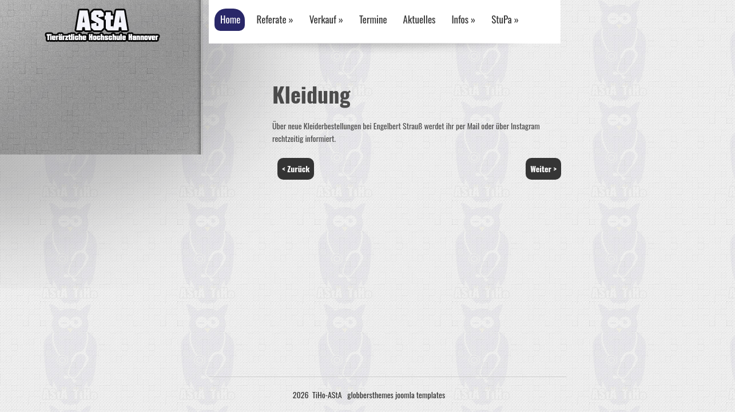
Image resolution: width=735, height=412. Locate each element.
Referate (274, 19)
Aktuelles (419, 19)
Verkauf (326, 19)
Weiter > (543, 169)
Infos (463, 19)
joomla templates (420, 395)
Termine (373, 19)
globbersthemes (370, 395)
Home (230, 19)
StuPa (505, 19)
